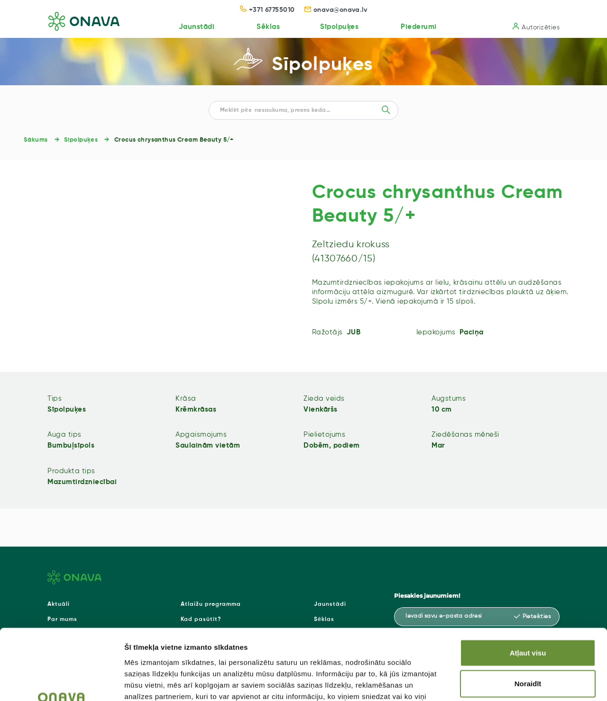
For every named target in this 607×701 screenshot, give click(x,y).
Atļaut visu (528, 589)
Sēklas (266, 26)
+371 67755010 (267, 10)
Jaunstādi (195, 26)
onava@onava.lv (336, 10)
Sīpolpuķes (338, 26)
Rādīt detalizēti (516, 682)
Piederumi (418, 26)
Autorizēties (536, 27)
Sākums (36, 140)
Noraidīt (528, 620)
